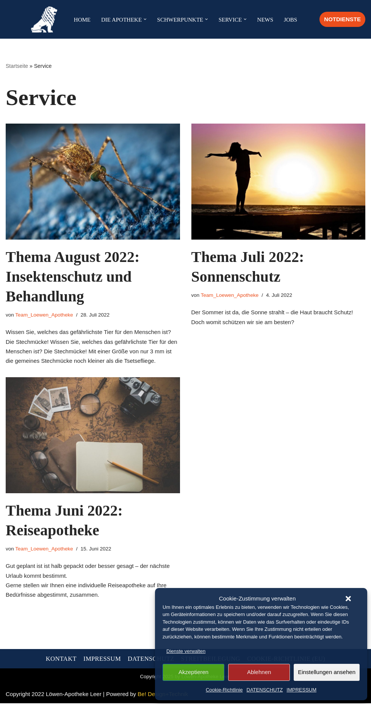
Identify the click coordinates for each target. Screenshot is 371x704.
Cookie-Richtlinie (224, 690)
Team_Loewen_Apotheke (44, 315)
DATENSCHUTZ (265, 690)
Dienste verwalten (185, 651)
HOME (82, 20)
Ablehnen (259, 672)
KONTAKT (61, 659)
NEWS (265, 20)
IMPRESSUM (301, 690)
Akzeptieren (193, 672)
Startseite (17, 66)
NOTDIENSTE (342, 19)
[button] (348, 598)
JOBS (290, 20)
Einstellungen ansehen (326, 672)
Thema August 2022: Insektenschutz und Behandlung (72, 276)
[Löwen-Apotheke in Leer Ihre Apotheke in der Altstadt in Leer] (46, 19)
